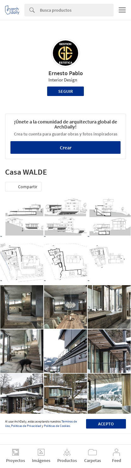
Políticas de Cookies (57, 426)
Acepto (106, 424)
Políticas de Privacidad (26, 426)
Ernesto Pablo (65, 73)
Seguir (65, 91)
